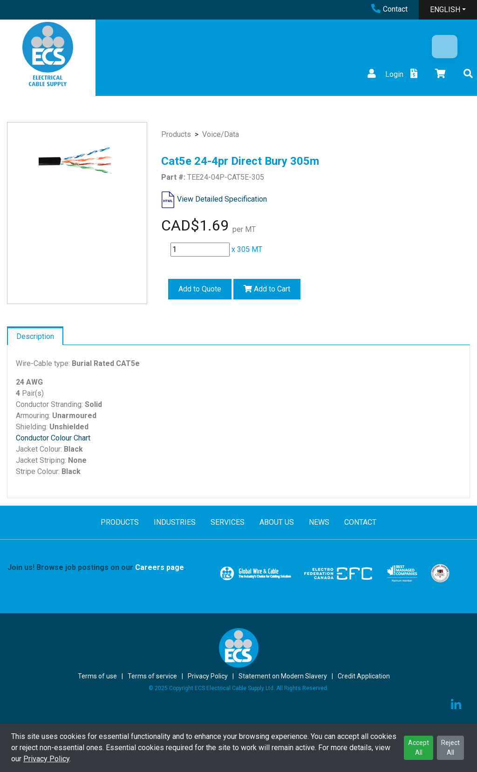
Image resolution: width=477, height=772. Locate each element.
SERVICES (228, 522)
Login (384, 74)
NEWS (319, 522)
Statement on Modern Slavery (282, 676)
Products (176, 134)
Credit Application (364, 676)
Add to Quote (199, 288)
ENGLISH (445, 9)
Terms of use (97, 676)
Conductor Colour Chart (53, 437)
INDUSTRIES (175, 522)
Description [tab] (35, 336)
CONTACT (360, 522)
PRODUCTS (120, 522)
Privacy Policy (46, 758)
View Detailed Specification (222, 199)
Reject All (450, 747)
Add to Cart (267, 288)
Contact (389, 9)
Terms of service (152, 676)
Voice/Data (220, 134)
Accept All (418, 747)
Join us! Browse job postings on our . (96, 567)
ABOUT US (276, 522)
